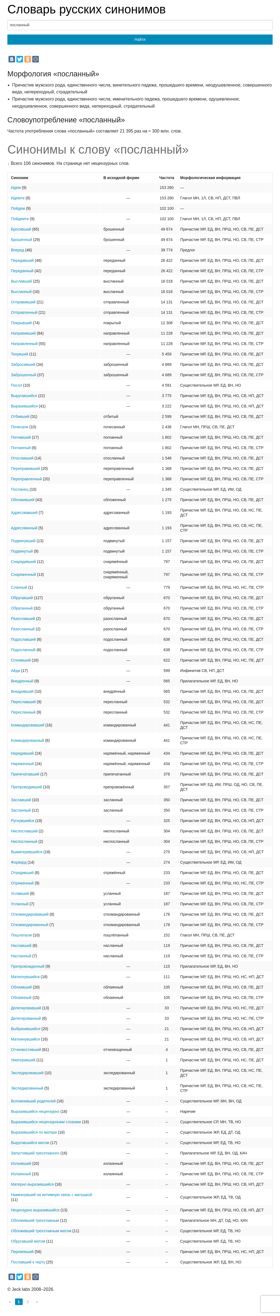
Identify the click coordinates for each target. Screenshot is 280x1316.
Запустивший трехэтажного (35, 1153)
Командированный (27, 740)
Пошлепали (21, 935)
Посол (16, 385)
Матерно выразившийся (32, 1184)
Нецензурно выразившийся (35, 1210)
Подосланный (23, 650)
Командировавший (27, 725)
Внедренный (22, 681)
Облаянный (21, 997)
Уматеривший (23, 1060)
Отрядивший (22, 872)
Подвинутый (22, 551)
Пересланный (23, 712)
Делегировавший (26, 1008)
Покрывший (21, 323)
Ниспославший (24, 831)
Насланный (21, 956)
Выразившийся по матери (34, 1132)
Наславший (21, 945)
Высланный (21, 291)
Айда (15, 670)
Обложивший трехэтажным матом (41, 1231)
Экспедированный (27, 1088)
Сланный (19, 587)
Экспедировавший (27, 1073)
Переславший (23, 702)
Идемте (18, 198)
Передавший (22, 260)
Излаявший (21, 1163)
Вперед (17, 250)
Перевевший (22, 1251)
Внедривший (22, 691)
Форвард (19, 862)
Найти (140, 39)
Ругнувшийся (22, 820)
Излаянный (21, 1174)
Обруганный (22, 608)
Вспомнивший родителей (33, 1101)
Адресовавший (24, 512)
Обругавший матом (28, 1241)
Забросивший (23, 364)
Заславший (21, 800)
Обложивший (22, 500)
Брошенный (21, 239)
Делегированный (26, 1018)
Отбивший (20, 416)
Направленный (24, 343)
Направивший (23, 333)
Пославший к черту (28, 1262)
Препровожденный (27, 966)
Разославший (23, 618)
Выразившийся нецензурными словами (46, 1122)
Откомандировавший (29, 914)
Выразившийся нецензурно (35, 1111)
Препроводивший (26, 787)
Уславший (20, 893)
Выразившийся (24, 406)
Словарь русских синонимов (86, 9)
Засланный (21, 810)
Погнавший (21, 437)
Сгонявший (21, 660)
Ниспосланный (24, 841)
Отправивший (23, 302)
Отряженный (22, 883)
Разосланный (23, 629)
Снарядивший (23, 561)
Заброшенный (23, 375)
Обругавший (22, 598)
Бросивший (21, 229)
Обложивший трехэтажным (35, 1220)
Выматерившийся (26, 852)
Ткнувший (19, 354)
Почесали (19, 427)
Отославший (22, 458)
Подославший (23, 639)
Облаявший (21, 987)
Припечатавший (25, 774)
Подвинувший (23, 541)
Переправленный (26, 479)
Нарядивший (22, 753)
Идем (16, 187)
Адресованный (24, 528)
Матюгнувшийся (25, 977)
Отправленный (24, 312)
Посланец (19, 489)
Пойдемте (20, 219)
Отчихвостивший (26, 1049)
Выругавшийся (24, 395)
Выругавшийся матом (30, 1142)
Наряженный (22, 764)
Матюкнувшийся (25, 1039)
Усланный (19, 904)
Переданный (22, 271)
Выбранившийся (25, 1029)
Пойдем (18, 208)
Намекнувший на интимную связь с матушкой (51, 1195)
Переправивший (25, 468)
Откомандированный (29, 925)
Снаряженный (23, 574)
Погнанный (21, 448)
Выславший (21, 281)
